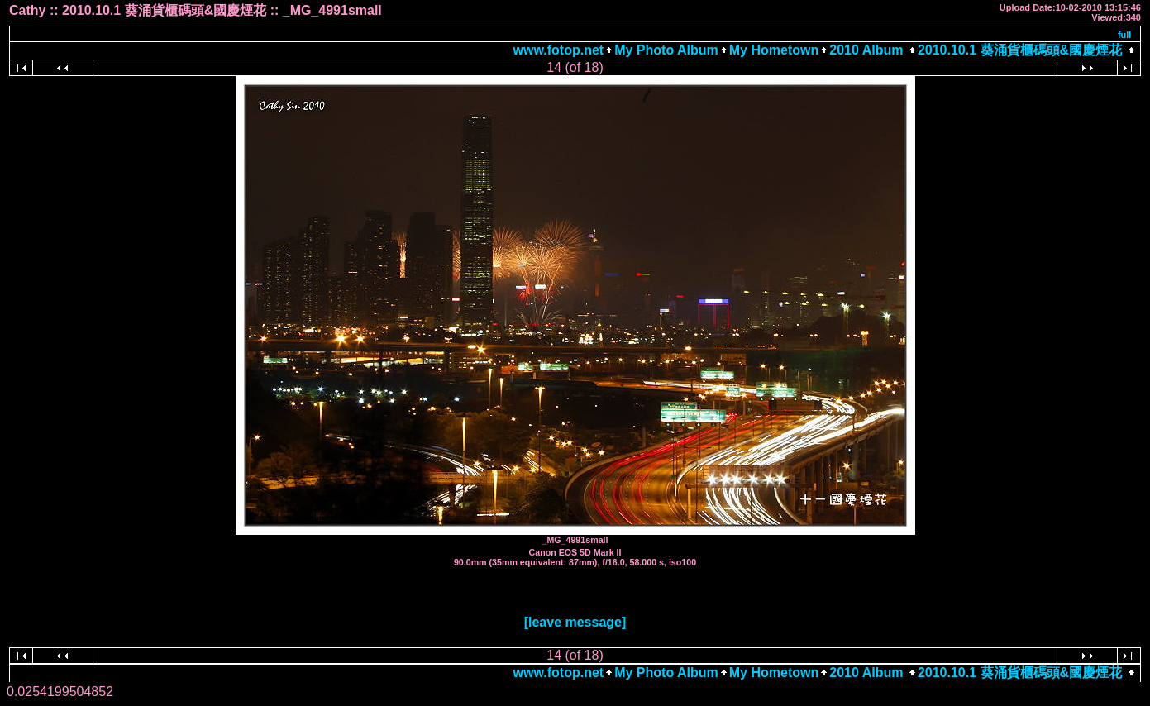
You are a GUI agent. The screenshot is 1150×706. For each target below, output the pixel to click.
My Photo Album (666, 50)
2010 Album (868, 50)
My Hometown (773, 50)
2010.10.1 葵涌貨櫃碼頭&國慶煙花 (1020, 50)
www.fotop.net (558, 50)
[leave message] (575, 622)
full (1125, 35)
